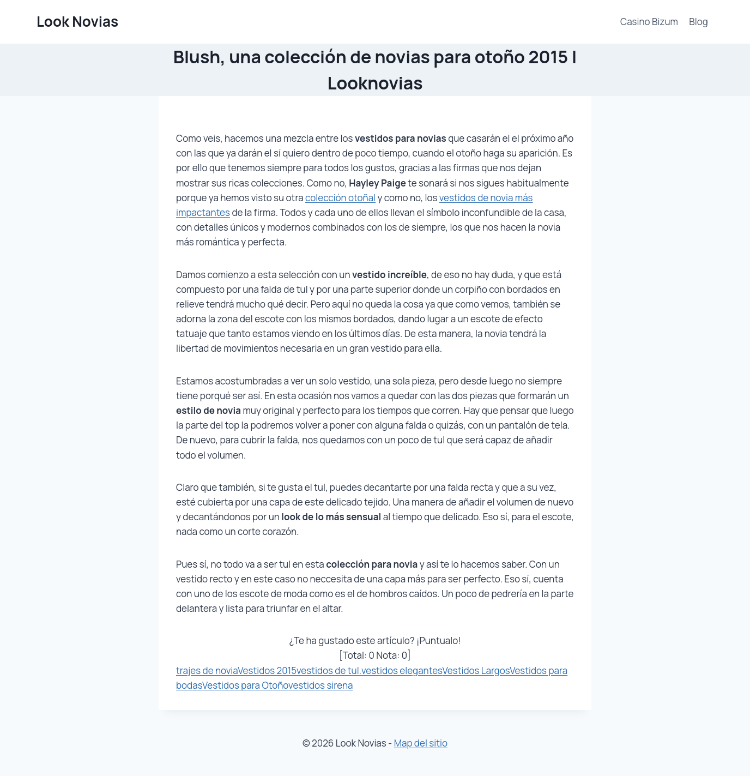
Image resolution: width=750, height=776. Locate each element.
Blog (698, 21)
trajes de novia (207, 670)
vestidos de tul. (329, 670)
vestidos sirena (320, 685)
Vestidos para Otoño (245, 685)
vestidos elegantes (402, 670)
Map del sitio (420, 743)
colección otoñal (340, 197)
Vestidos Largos (476, 670)
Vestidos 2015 (267, 670)
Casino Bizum (649, 21)
